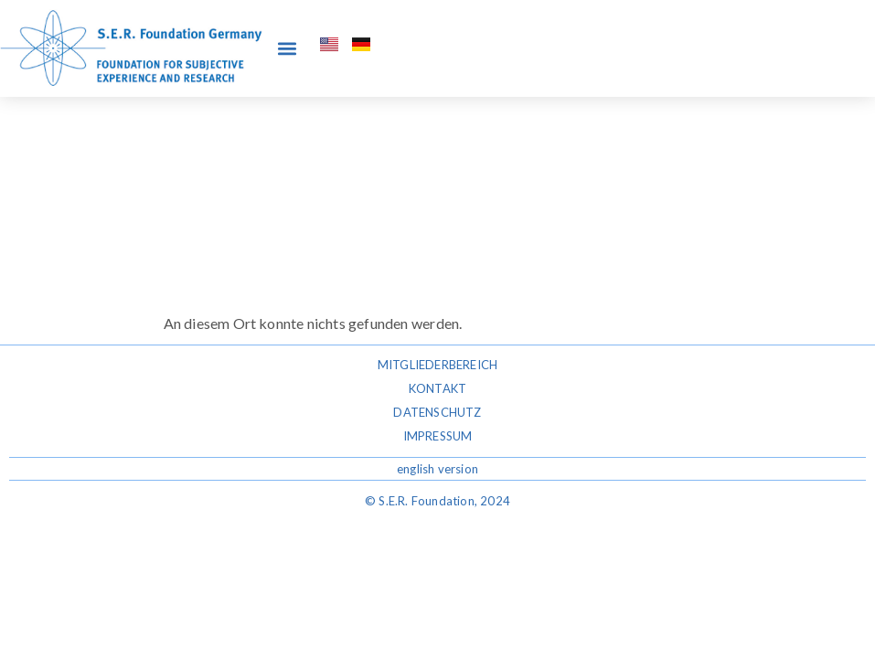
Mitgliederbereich (437, 364)
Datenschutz (437, 412)
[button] (287, 48)
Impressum (438, 436)
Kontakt (437, 388)
